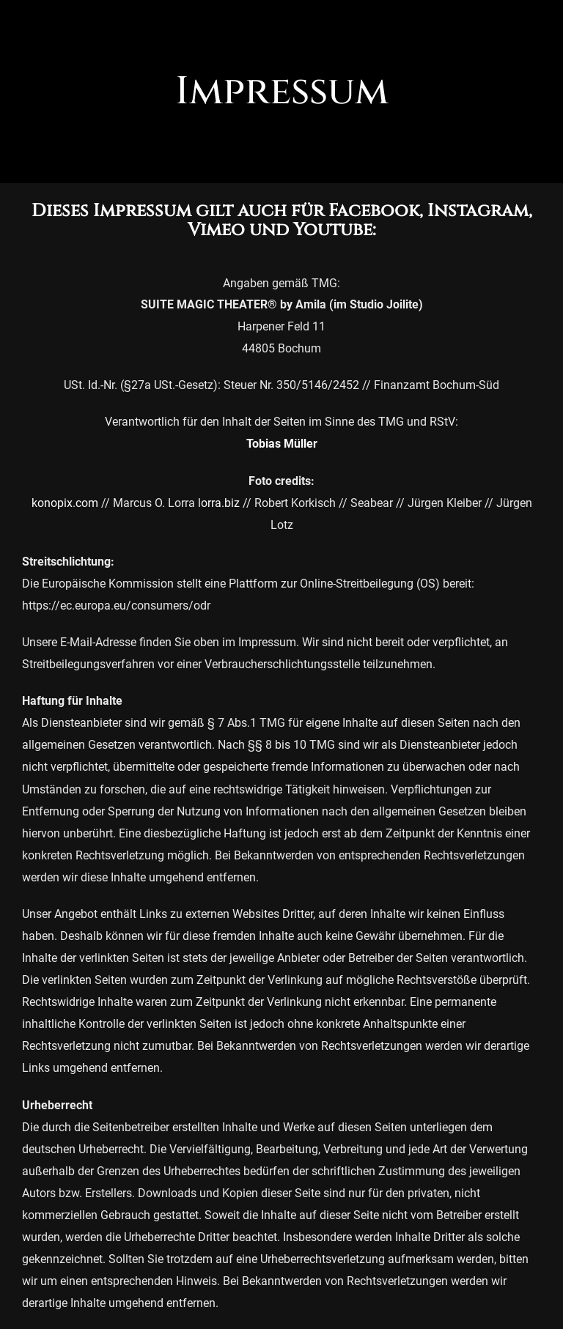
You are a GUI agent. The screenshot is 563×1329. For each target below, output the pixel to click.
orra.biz (220, 503)
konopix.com (65, 503)
